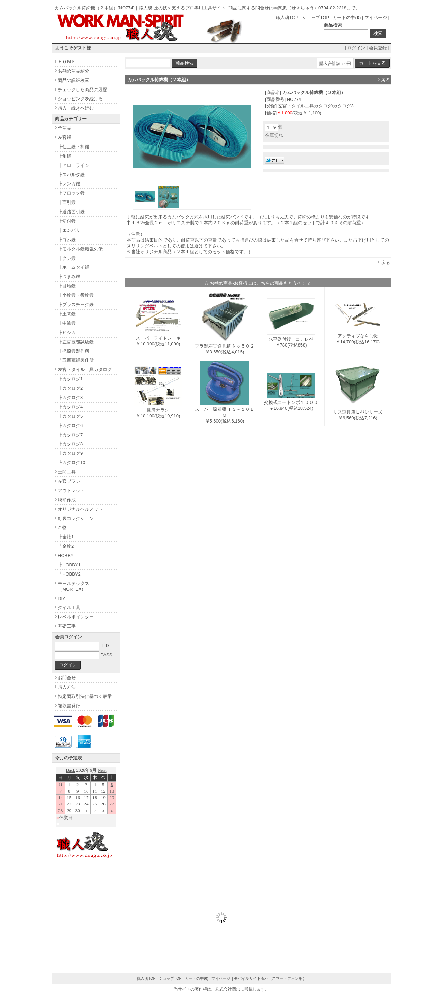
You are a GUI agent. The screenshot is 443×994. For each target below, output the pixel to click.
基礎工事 (67, 626)
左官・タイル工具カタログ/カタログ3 (316, 105)
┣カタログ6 (70, 425)
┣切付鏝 (67, 221)
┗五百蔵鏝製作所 (76, 360)
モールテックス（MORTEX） (73, 586)
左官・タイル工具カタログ (85, 369)
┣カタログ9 (70, 453)
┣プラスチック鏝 (76, 304)
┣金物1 (66, 536)
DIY (61, 598)
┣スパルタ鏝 (71, 174)
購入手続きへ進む (76, 108)
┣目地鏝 (67, 285)
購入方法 (67, 687)
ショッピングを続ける (80, 98)
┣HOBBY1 (69, 564)
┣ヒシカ (67, 332)
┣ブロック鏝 (71, 193)
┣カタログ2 (70, 388)
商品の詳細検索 (73, 80)
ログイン (356, 47)
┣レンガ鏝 (69, 183)
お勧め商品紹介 (73, 71)
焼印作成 (67, 499)
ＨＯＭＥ (67, 61)
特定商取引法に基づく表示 (85, 696)
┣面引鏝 (67, 202)
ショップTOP (315, 17)
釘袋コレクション (76, 518)
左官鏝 (64, 137)
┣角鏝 (64, 156)
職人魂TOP (287, 17)
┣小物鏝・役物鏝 (76, 295)
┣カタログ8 (70, 443)
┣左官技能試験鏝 (76, 341)
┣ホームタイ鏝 (73, 267)
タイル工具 (69, 607)
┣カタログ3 (70, 397)
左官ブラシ (69, 481)
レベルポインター (76, 616)
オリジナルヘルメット (80, 509)
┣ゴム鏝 (67, 239)
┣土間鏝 (67, 313)
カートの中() (347, 17)
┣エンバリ (69, 230)
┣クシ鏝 (67, 258)
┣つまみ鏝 (69, 276)
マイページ (375, 17)
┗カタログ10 (71, 462)
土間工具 (67, 471)
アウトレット (71, 490)
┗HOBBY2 (69, 574)
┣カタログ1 (70, 378)
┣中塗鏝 (67, 323)
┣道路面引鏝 (71, 211)
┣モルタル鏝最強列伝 (80, 249)
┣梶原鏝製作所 (73, 351)
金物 (62, 527)
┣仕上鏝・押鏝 (73, 146)
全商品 (64, 128)
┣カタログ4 (70, 406)
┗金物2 (66, 546)
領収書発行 (69, 705)
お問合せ (67, 677)
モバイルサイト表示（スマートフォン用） (270, 978)
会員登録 (378, 47)
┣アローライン (73, 165)
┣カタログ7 (70, 434)
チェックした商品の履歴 (82, 89)
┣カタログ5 (70, 416)
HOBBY (66, 555)
